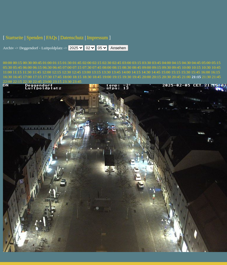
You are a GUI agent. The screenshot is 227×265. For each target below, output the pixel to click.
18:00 (66, 77)
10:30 (206, 67)
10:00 (186, 67)
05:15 (216, 62)
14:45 (156, 72)
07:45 (96, 67)
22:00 (7, 81)
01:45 (77, 62)
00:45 (37, 62)
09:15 (156, 67)
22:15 (17, 81)
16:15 (215, 72)
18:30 (87, 77)
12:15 (56, 72)
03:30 (146, 62)
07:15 (77, 67)
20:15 (156, 77)
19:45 (136, 77)
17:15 (37, 77)
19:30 (126, 77)
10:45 (216, 67)
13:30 (106, 72)
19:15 (116, 77)
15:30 (185, 72)
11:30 (26, 72)
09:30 (166, 67)
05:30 (7, 67)
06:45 (57, 67)
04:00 (166, 62)
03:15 (136, 62)
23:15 (57, 81)
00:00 (7, 62)
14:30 (146, 72)
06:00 (27, 67)
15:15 (175, 72)
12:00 (46, 72)
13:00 (86, 72)
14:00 (126, 72)
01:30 (66, 62)
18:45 (96, 77)
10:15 (196, 67)
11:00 (7, 72)
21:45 (216, 77)
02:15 (96, 62)
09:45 (176, 67)
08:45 (136, 67)
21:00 (186, 77)
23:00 (47, 81)
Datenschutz (72, 37)
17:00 (27, 77)
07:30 (87, 67)
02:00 (87, 62)
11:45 (36, 72)
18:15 (77, 77)
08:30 (126, 67)
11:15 (17, 72)
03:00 (126, 62)
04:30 (186, 62)
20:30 (166, 77)
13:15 (96, 72)
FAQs (51, 37)
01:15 (57, 62)
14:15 (135, 72)
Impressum (97, 37)
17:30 (47, 77)
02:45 (116, 62)
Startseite (14, 37)
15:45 (195, 72)
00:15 (17, 62)
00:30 (27, 62)
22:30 (27, 81)
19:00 (106, 77)
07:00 (66, 67)
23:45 (77, 81)
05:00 (206, 62)
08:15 (116, 67)
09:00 (146, 67)
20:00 (146, 77)
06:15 (37, 67)
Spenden (35, 37)
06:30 (47, 67)
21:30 (206, 77)
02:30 (106, 62)
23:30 (66, 81)
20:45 (176, 77)
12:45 (76, 72)
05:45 (17, 67)
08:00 (106, 67)
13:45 (116, 72)
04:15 (176, 62)
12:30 (66, 72)
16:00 (205, 72)
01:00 (47, 62)
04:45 (196, 62)
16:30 (7, 77)
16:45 (17, 77)
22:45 (37, 81)
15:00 (165, 72)
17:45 (57, 77)
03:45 (156, 62)
